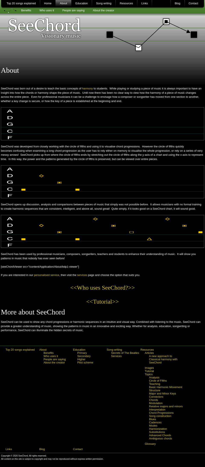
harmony (87, 88)
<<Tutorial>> (102, 301)
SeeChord (102, 33)
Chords (153, 400)
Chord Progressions (161, 412)
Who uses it (47, 10)
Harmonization (158, 428)
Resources (126, 3)
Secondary (84, 356)
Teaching (154, 383)
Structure (154, 390)
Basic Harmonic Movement (165, 387)
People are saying (73, 10)
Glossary (150, 443)
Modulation (156, 403)
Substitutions (157, 432)
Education (81, 3)
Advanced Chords (160, 435)
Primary (82, 352)
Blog (177, 3)
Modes (153, 425)
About (63, 3)
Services (116, 356)
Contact (193, 3)
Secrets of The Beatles (125, 352)
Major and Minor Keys (162, 393)
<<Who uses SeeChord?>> (102, 287)
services (82, 275)
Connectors (156, 396)
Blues (152, 419)
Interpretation (157, 409)
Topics (149, 374)
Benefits (26, 10)
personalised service (46, 275)
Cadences (155, 422)
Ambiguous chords (160, 438)
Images (149, 367)
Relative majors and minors (166, 406)
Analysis (154, 377)
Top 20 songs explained (21, 3)
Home (48, 3)
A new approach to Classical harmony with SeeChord (163, 359)
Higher (81, 359)
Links (144, 3)
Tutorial (149, 371)
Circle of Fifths (158, 380)
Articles (149, 352)
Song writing (103, 3)
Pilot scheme (85, 362)
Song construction (160, 416)
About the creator (103, 10)
